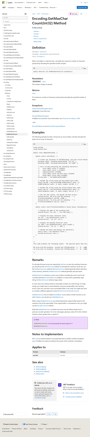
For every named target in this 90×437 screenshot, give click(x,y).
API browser (45, 14)
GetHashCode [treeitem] (10, 129)
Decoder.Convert (73, 291)
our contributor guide (43, 397)
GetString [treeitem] (9, 139)
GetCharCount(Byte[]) (42, 371)
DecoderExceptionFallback (56, 126)
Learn (33, 14)
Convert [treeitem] (9, 99)
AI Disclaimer (6, 429)
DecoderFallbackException (40, 116)
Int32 (44, 82)
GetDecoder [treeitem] (10, 118)
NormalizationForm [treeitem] (9, 161)
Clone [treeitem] (8, 96)
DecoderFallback (37, 126)
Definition (36, 31)
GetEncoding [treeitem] (10, 123)
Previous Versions (17, 429)
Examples (36, 34)
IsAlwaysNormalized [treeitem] (12, 142)
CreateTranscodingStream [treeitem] (14, 101)
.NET (38, 14)
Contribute (33, 429)
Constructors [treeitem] (9, 88)
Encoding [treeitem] (7, 85)
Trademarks (76, 429)
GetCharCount (49, 267)
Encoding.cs (40, 56)
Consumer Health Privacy (53, 429)
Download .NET (82, 7)
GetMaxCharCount (40, 269)
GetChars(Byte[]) (41, 367)
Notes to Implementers (40, 38)
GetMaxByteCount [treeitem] (12, 131)
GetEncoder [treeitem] (10, 120)
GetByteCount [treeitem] (11, 107)
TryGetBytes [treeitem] (10, 148)
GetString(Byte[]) (41, 369)
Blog (25, 429)
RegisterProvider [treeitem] (11, 145)
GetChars (63, 264)
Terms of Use (67, 429)
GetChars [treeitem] (9, 115)
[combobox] (15, 17)
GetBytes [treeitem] (9, 109)
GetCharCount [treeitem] (11, 112)
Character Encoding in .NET (71, 118)
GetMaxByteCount (57, 297)
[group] (60, 200)
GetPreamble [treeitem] (10, 137)
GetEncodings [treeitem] (10, 126)
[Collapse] (25, 14)
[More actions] (86, 13)
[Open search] (81, 2)
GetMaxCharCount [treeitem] (12, 134)
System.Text (43, 52)
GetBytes (58, 295)
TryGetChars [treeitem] (10, 150)
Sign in (86, 2)
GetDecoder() (40, 374)
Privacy (40, 429)
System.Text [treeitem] (7, 25)
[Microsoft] (3, 2)
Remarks (36, 36)
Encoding (37, 339)
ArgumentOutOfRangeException (42, 108)
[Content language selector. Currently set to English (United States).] (10, 424)
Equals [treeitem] (8, 104)
